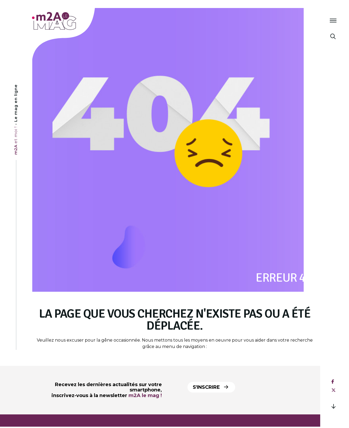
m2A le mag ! (145, 395)
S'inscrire (210, 387)
